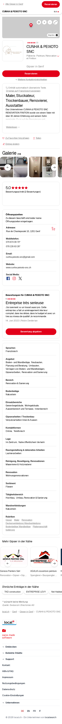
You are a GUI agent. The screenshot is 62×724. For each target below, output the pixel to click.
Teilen (37, 138)
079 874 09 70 (13, 242)
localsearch (50, 717)
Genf (14, 612)
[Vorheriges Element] (7, 167)
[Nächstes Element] (54, 167)
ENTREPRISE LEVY (36, 592)
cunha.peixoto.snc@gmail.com (20, 257)
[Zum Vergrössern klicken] (14, 167)
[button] (31, 25)
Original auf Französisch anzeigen (23, 90)
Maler (16, 520)
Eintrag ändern (11, 144)
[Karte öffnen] (53, 228)
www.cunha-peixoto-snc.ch (18, 267)
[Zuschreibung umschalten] (56, 35)
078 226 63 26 (13, 246)
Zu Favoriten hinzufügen (17, 138)
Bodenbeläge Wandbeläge (18, 526)
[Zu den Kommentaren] (56, 11)
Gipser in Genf (26, 612)
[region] (31, 27)
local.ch (5, 612)
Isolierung (10, 530)
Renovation (27, 520)
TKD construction (12, 592)
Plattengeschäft (40, 526)
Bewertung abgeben (31, 331)
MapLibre (51, 35)
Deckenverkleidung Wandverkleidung (23, 523)
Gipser (9, 520)
